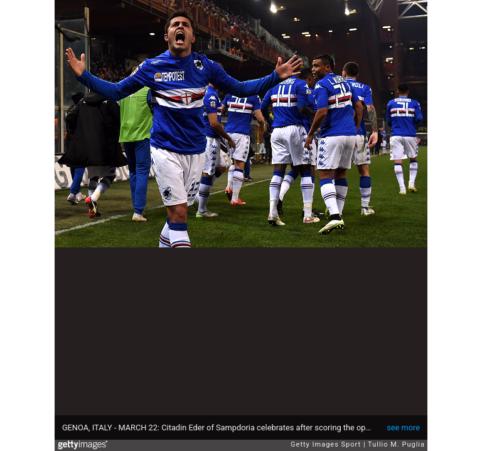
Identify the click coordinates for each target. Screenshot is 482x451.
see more (403, 427)
